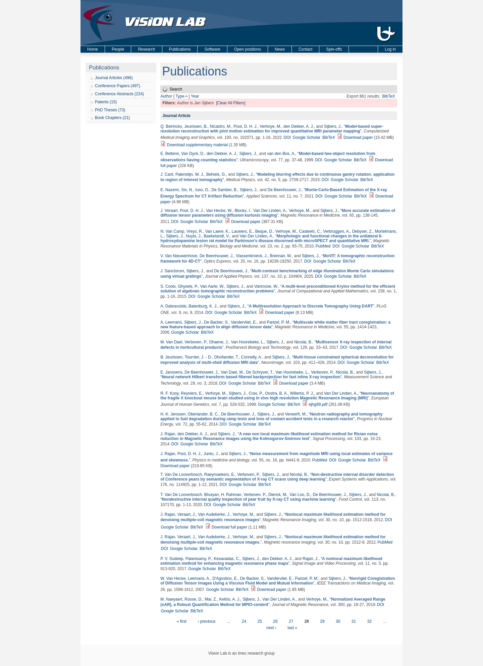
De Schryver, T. (259, 372)
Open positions (247, 49)
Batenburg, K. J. (203, 306)
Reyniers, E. (192, 393)
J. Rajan (167, 434)
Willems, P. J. (302, 393)
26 (275, 621)
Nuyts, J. (194, 236)
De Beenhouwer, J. (285, 189)
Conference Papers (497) (117, 86)
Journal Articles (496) (114, 77)
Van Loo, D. (299, 494)
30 (338, 621)
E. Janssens (171, 372)
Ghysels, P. (188, 286)
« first (181, 621)
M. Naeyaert (171, 599)
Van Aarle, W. (212, 286)
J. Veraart (168, 210)
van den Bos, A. (281, 153)
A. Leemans (171, 322)
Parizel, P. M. (278, 322)
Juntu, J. (211, 453)
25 (260, 621)
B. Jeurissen (171, 357)
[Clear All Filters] (230, 103)
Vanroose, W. (266, 286)
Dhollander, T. (226, 357)
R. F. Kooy (169, 393)
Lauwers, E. (242, 231)
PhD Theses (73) (110, 110)
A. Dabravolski (173, 306)
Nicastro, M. (220, 126)
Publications (180, 49)
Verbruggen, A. (336, 231)
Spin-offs (334, 49)
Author (166, 96)
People (118, 49)
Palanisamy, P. (198, 558)
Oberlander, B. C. (203, 414)
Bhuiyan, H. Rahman (222, 494)
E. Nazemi (169, 189)
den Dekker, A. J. (298, 126)
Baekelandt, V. (217, 236)
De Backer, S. (216, 322)
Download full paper (229, 527)
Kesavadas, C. (227, 558)
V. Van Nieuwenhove (178, 256)
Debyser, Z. (362, 231)
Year (195, 96)
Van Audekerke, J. (214, 514)
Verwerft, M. (296, 414)
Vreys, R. (194, 231)
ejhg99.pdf (318, 404)
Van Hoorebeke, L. (247, 342)
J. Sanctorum (172, 271)
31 (354, 621)
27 (291, 621)
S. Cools (167, 286)
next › (271, 627)
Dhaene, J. (219, 342)
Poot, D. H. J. (245, 126)
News (280, 49)
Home (92, 49)
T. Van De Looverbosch (181, 474)
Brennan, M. (280, 256)
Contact (305, 49)
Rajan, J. (310, 558)
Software (212, 49)
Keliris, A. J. (229, 599)
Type (179, 96)
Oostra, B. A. (276, 393)
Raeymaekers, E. (219, 474)
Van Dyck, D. (192, 153)
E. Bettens (169, 153)
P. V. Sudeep (171, 558)
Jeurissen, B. (196, 126)
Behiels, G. (216, 174)
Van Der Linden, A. (270, 210)
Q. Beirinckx (171, 126)
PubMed (323, 246)
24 (244, 621)
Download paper (358, 137)
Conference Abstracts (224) (119, 94)
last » (292, 627)
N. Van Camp (172, 231)
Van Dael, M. (232, 372)
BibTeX (388, 96)
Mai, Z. (211, 599)
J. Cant (166, 174)
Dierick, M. (277, 494)
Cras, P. (256, 393)
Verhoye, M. (270, 126)
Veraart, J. (186, 514)
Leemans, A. (199, 578)
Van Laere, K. (217, 231)
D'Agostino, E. (225, 578)
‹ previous (206, 621)
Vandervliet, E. (244, 322)
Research (146, 49)
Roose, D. (193, 599)
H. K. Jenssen (172, 414)
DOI (286, 137)
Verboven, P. (195, 342)
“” (271, 128)
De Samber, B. (224, 189)
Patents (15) (106, 102)
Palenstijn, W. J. (189, 174)
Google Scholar (307, 137)
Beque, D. (264, 231)
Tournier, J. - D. (198, 357)
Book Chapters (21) (112, 117)
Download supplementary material (197, 145)
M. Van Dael (171, 342)
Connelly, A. (251, 357)
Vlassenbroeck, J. (252, 256)
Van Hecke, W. (219, 210)
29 (322, 621)
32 (369, 621)
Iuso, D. (202, 189)
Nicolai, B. (303, 342)
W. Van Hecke (172, 578)
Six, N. (187, 189)
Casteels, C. (310, 231)
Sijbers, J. (333, 126)
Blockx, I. (242, 210)
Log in (390, 49)
